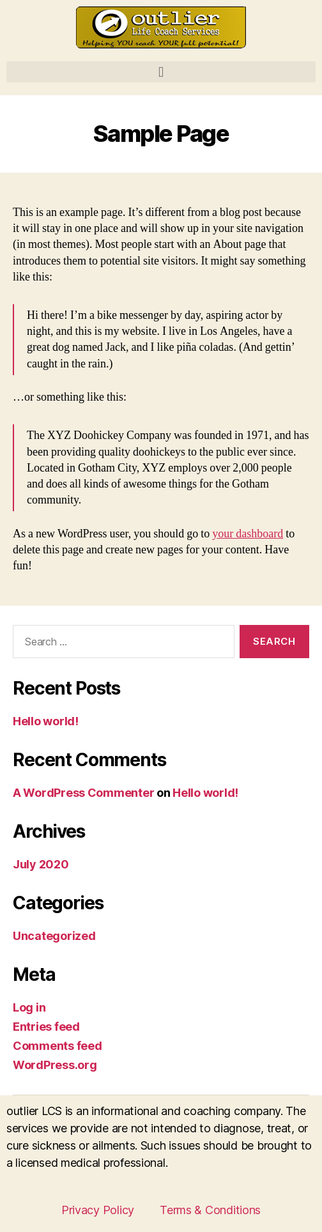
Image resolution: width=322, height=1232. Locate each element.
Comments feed (57, 1045)
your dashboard (247, 534)
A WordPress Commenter (83, 792)
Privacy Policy (97, 1210)
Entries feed (46, 1026)
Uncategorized (54, 936)
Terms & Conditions (210, 1210)
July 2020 (41, 864)
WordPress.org (55, 1065)
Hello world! (46, 721)
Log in (29, 1007)
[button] (161, 71)
